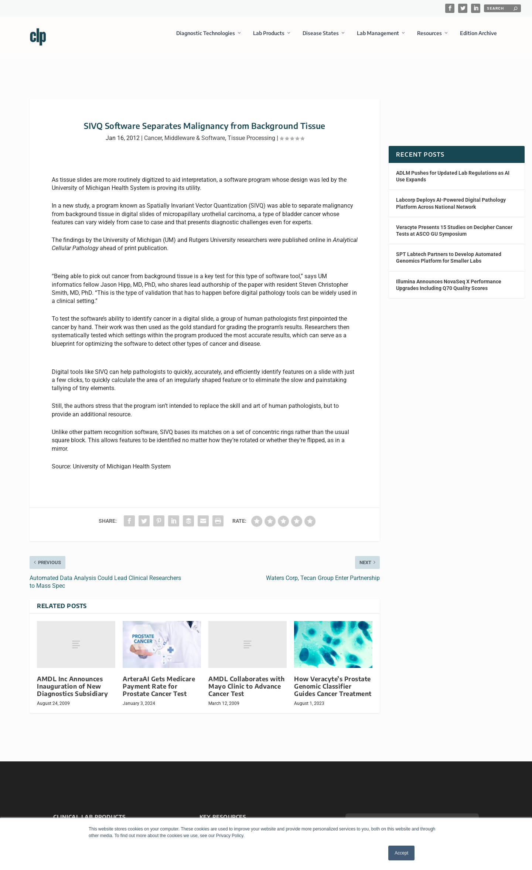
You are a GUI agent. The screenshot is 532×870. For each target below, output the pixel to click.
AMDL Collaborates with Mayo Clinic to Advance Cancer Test (246, 679)
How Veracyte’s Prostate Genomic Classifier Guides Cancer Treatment (333, 679)
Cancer (153, 131)
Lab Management (378, 38)
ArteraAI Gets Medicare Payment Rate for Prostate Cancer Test (159, 679)
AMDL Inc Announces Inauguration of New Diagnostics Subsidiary (72, 679)
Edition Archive (478, 38)
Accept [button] (401, 853)
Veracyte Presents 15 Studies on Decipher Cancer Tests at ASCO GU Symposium (454, 224)
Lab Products (268, 38)
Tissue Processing (251, 131)
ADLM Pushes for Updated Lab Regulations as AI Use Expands (452, 169)
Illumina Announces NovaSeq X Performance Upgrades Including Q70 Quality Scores (448, 278)
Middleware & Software (194, 131)
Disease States (321, 38)
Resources (429, 38)
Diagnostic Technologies (205, 38)
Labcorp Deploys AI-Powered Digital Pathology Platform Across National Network (451, 196)
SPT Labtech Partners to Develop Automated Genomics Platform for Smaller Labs (448, 251)
